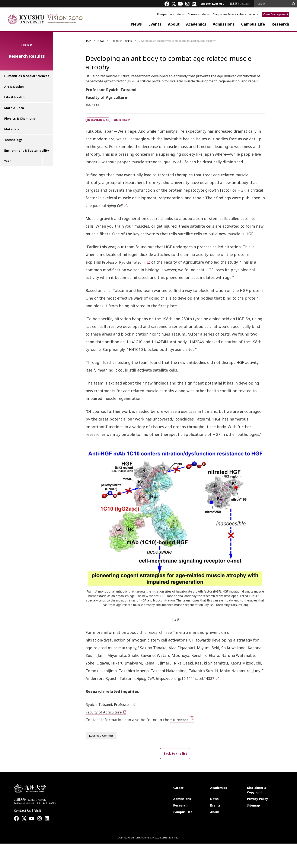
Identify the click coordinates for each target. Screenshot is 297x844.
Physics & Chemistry (20, 118)
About (174, 24)
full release (180, 719)
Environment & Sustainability (26, 150)
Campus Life (253, 24)
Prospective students (171, 14)
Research (280, 24)
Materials (11, 129)
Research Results (121, 41)
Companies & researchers (229, 14)
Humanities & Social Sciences (26, 76)
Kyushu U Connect (102, 736)
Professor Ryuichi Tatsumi (126, 262)
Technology (13, 140)
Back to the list (175, 754)
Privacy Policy (257, 799)
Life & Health (14, 97)
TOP (88, 41)
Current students (199, 14)
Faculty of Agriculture (106, 712)
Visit (37, 811)
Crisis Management (275, 14)
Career (178, 788)
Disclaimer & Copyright (256, 790)
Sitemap (253, 806)
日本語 (233, 4)
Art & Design (14, 87)
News (136, 24)
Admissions (224, 24)
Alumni (253, 14)
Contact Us (22, 811)
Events (155, 24)
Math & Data (14, 108)
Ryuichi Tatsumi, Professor (110, 704)
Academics (196, 24)
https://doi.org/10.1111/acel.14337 (187, 678)
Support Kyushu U (212, 4)
